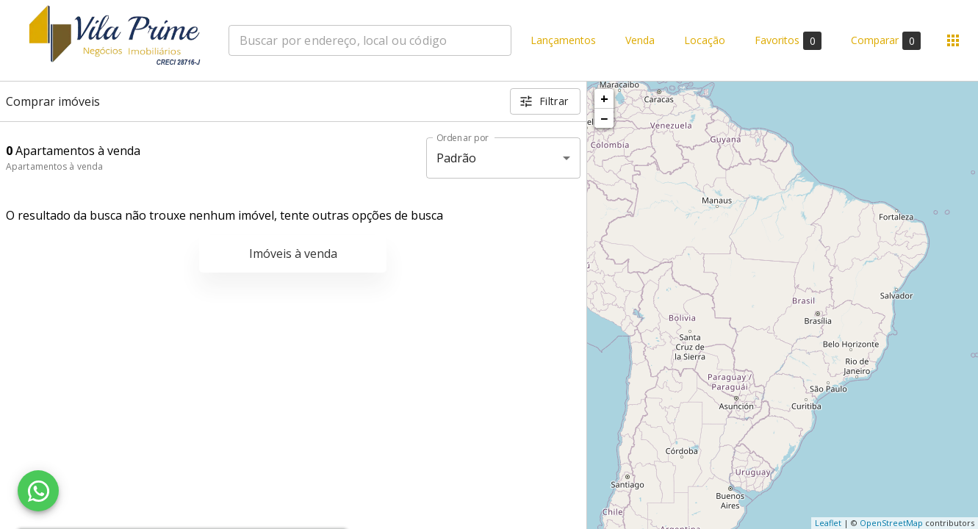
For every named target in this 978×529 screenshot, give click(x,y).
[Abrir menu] (953, 40)
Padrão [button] (456, 158)
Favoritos (788, 41)
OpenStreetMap (891, 522)
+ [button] (604, 98)
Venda (640, 41)
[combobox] (370, 40)
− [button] (604, 118)
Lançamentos (563, 41)
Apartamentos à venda (54, 166)
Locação (704, 41)
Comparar (886, 41)
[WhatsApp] (38, 490)
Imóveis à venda (293, 253)
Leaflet (828, 522)
